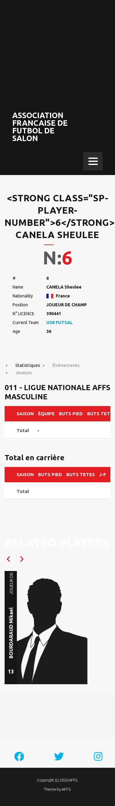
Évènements (66, 365)
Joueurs (23, 372)
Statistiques (27, 365)
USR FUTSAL (59, 322)
